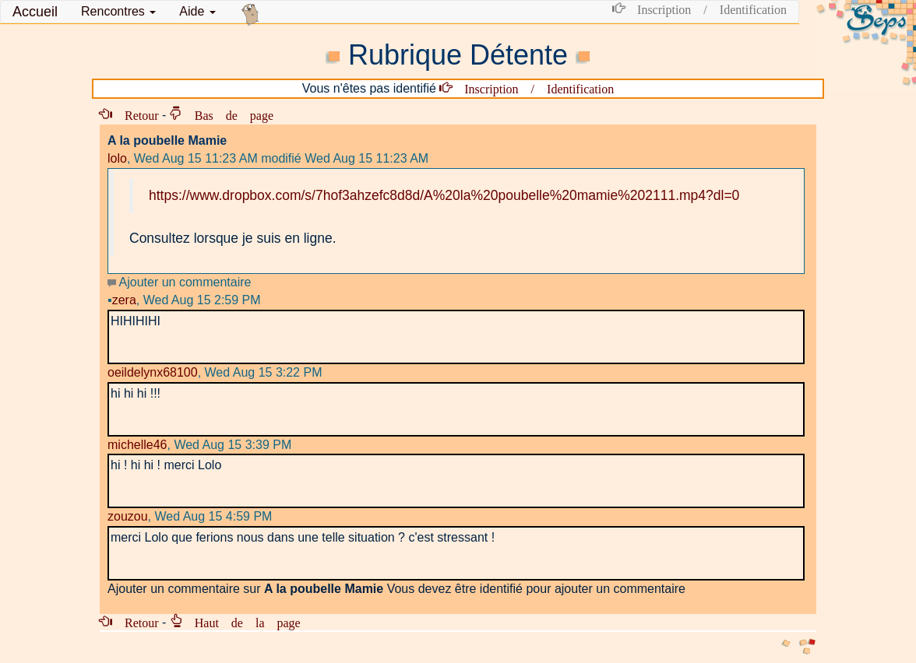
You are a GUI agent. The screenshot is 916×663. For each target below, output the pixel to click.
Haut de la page (241, 622)
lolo (117, 158)
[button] (118, 12)
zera (121, 300)
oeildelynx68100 (152, 372)
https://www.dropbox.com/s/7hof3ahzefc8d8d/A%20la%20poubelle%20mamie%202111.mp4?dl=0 (444, 195)
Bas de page (227, 114)
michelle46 (137, 444)
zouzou (127, 516)
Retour (135, 114)
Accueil (35, 11)
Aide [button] (197, 11)
